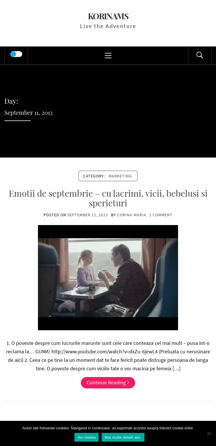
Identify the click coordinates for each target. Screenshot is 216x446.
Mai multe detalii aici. (122, 437)
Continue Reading (108, 382)
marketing (120, 176)
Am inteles (86, 437)
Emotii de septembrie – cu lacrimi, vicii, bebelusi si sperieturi (108, 198)
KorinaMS (108, 16)
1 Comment (161, 214)
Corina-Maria (131, 214)
